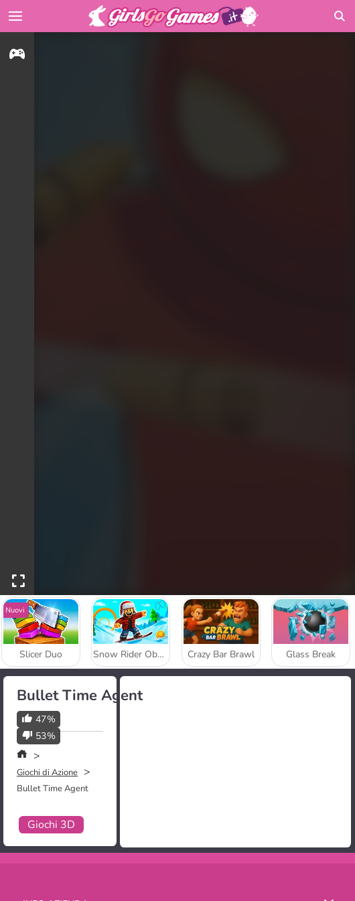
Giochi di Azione (47, 772)
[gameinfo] (17, 56)
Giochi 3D (51, 824)
